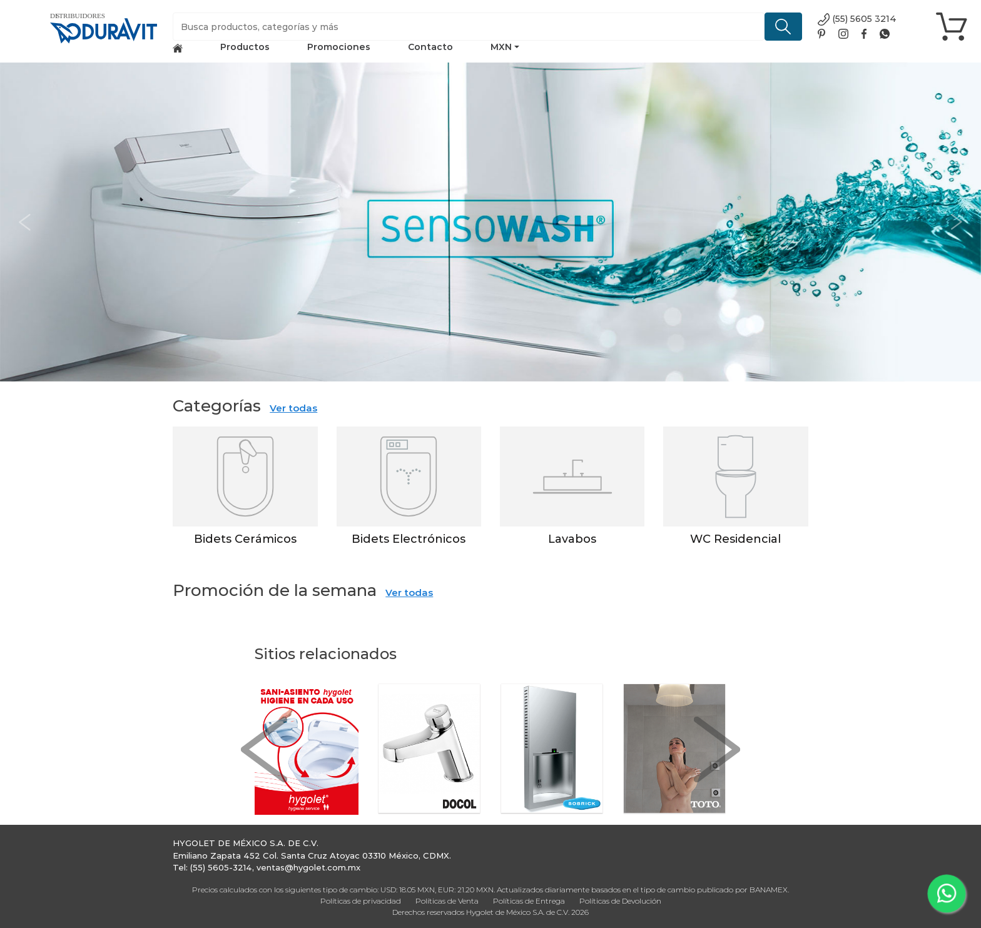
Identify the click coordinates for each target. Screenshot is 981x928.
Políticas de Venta (447, 900)
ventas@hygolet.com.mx (308, 867)
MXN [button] (501, 47)
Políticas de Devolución (620, 900)
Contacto (430, 47)
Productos (245, 47)
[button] (24, 222)
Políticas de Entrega (529, 900)
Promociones (338, 47)
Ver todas (293, 408)
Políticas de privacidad (360, 900)
